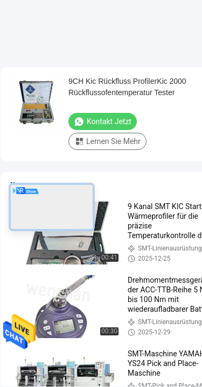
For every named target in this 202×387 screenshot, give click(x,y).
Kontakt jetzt (102, 121)
